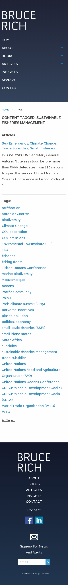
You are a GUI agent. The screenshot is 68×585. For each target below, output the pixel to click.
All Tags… (8, 420)
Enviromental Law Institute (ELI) (27, 244)
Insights (10, 72)
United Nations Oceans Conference (31, 382)
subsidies (9, 346)
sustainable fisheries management (29, 352)
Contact (10, 88)
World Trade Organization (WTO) (28, 406)
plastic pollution (15, 316)
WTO (6, 412)
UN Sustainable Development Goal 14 (32, 388)
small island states (16, 334)
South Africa (12, 340)
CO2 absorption (14, 232)
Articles (10, 64)
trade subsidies (14, 358)
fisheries (8, 256)
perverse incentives (18, 310)
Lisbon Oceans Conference (24, 268)
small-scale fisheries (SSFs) (23, 328)
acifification (11, 208)
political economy (16, 322)
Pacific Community (16, 292)
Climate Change (15, 226)
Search (8, 80)
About (7, 48)
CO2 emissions (13, 238)
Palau (6, 298)
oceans (8, 286)
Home (7, 40)
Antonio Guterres (16, 214)
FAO (5, 250)
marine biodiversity (17, 274)
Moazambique (13, 280)
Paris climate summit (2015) (23, 304)
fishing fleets (12, 262)
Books (7, 56)
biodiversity (11, 220)
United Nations (14, 364)
